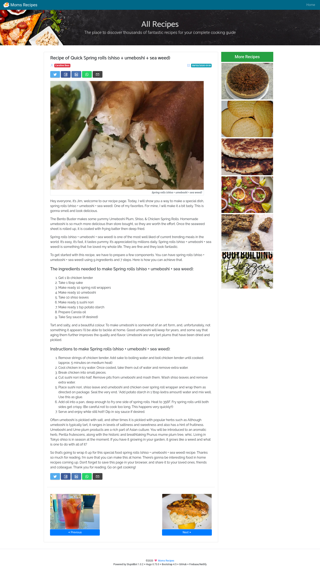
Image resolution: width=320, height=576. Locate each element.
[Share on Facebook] (66, 74)
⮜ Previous (75, 532)
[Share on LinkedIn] (76, 74)
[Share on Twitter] (55, 74)
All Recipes (160, 24)
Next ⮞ (187, 532)
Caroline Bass (62, 65)
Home (310, 5)
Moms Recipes (20, 5)
